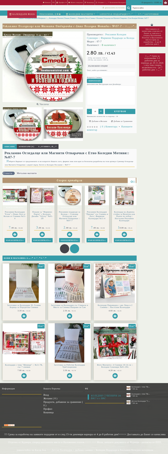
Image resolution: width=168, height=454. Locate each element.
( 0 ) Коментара (108, 126)
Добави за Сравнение (123, 121)
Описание (9, 147)
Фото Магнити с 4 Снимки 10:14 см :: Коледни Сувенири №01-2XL (115, 366)
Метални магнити (27, 173)
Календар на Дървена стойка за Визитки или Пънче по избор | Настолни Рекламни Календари (124, 216)
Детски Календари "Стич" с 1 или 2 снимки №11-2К (141, 401)
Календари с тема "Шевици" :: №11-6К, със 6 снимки (141, 387)
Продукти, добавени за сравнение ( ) (63, 404)
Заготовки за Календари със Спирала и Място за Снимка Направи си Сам (69, 306)
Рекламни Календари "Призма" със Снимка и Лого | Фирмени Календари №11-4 (97, 215)
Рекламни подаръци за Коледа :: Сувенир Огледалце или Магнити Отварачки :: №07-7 (69, 216)
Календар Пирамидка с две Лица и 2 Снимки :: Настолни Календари (115, 306)
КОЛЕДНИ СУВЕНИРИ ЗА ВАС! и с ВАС (106, 397)
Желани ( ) (50, 398)
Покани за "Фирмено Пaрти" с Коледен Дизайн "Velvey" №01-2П (42, 215)
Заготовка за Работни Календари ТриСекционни (69, 366)
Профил (47, 409)
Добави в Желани (99, 121)
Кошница (48, 412)
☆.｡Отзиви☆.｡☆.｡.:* (47, 147)
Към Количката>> (15, 207)
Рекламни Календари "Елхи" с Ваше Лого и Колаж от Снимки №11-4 (15, 215)
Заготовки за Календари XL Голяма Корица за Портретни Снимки (24, 306)
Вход (46, 395)
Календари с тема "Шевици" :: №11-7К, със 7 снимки (24, 366)
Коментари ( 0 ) (26, 147)
